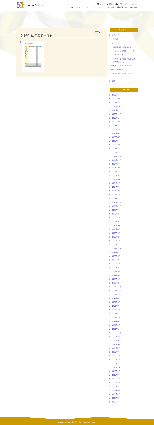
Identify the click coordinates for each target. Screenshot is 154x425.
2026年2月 (116, 103)
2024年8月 (116, 168)
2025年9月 (116, 122)
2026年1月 (116, 106)
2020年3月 (116, 363)
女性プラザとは (82, 7)
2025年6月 (116, 133)
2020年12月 (116, 333)
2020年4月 (116, 360)
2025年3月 (116, 145)
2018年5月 (116, 398)
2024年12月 (116, 156)
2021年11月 (116, 291)
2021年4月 (116, 317)
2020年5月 (116, 356)
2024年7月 (116, 172)
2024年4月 (116, 183)
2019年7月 (116, 379)
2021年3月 (116, 321)
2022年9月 (116, 256)
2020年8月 (116, 344)
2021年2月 (116, 325)
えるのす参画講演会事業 (122, 66)
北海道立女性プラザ (78, 422)
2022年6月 (116, 267)
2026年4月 (116, 95)
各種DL (110, 4)
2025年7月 (116, 129)
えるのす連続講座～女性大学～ (125, 51)
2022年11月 (116, 248)
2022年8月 (116, 260)
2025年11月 (116, 114)
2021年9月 (116, 298)
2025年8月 (116, 125)
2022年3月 (116, 279)
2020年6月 (116, 352)
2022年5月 (116, 271)
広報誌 (115, 39)
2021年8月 (116, 302)
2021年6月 (116, 310)
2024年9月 (116, 164)
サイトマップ (121, 4)
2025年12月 (116, 110)
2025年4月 (116, 141)
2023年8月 (116, 214)
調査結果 (133, 7)
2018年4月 (116, 402)
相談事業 (110, 7)
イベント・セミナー (98, 7)
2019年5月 (116, 386)
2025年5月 (116, 137)
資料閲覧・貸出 (122, 7)
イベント (115, 43)
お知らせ (115, 35)
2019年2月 (116, 394)
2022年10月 (116, 252)
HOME (71, 7)
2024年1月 (116, 195)
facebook (133, 4)
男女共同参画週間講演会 (122, 47)
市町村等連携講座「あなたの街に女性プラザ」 (125, 60)
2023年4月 (116, 229)
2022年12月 (116, 244)
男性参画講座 (118, 69)
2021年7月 (116, 306)
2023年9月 (116, 210)
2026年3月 (116, 99)
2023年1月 (116, 241)
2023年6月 (116, 221)
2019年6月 (116, 383)
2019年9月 (116, 371)
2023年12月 (116, 198)
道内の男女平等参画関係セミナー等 (125, 74)
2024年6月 (116, 175)
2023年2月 (116, 237)
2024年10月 (116, 160)
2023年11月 (116, 202)
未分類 (114, 81)
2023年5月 (116, 225)
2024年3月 (116, 187)
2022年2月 (116, 283)
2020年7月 (116, 348)
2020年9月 (116, 340)
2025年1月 (116, 152)
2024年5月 (116, 179)
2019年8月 (116, 375)
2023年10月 (116, 206)
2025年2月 (116, 149)
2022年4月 (116, 275)
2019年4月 (116, 390)
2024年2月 (116, 191)
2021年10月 (116, 294)
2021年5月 (116, 313)
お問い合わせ (100, 4)
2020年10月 (116, 337)
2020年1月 (116, 367)
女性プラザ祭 (118, 55)
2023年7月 (116, 218)
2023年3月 (116, 233)
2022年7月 (116, 264)
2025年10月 (116, 118)
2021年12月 (116, 287)
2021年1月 (116, 329)
